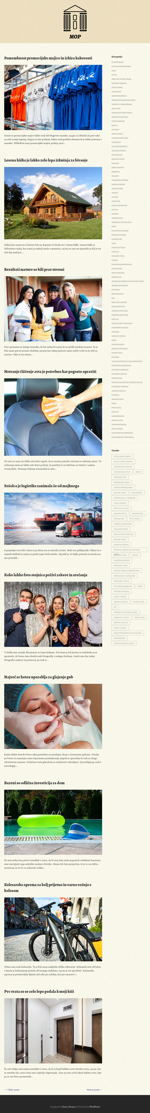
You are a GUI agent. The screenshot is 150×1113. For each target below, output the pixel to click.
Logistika (116, 201)
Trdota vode (117, 378)
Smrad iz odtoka (118, 336)
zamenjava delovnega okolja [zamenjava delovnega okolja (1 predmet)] (126, 612)
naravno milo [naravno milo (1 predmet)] (137, 513)
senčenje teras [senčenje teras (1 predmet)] (120, 555)
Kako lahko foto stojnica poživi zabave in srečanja (45, 575)
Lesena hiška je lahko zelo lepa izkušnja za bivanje (46, 160)
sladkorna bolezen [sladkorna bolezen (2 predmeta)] (122, 560)
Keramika (116, 172)
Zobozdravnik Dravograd (122, 433)
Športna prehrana (119, 349)
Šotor (114, 340)
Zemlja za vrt (117, 420)
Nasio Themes (69, 1106)
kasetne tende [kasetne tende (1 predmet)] (120, 493)
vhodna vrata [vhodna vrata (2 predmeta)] (139, 602)
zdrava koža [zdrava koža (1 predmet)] (140, 617)
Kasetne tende (118, 159)
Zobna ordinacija (119, 424)
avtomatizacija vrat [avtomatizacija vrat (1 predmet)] (122, 472)
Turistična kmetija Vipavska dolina (127, 382)
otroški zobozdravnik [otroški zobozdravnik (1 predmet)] (123, 524)
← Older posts (11, 1089)
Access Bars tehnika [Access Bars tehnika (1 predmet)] (122, 456)
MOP (75, 36)
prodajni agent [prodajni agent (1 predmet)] (120, 539)
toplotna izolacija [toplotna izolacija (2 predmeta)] (121, 591)
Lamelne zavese (118, 184)
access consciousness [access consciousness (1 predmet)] (123, 461)
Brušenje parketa (119, 83)
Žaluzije (115, 412)
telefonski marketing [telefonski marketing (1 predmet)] (123, 586)
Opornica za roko (119, 235)
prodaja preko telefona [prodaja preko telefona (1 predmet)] (123, 534)
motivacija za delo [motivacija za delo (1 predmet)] (121, 508)
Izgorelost (116, 142)
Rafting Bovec (118, 294)
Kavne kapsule (118, 167)
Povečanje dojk (118, 273)
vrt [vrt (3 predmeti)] (115, 607)
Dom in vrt (116, 108)
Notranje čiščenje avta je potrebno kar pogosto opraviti (50, 371)
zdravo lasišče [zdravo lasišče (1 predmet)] (120, 628)
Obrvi (114, 226)
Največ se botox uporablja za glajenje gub (38, 677)
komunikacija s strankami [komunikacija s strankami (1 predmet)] (124, 498)
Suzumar (115, 357)
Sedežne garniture (120, 315)
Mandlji (115, 214)
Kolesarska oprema (120, 180)
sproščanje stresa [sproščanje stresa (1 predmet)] (121, 581)
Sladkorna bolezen (120, 328)
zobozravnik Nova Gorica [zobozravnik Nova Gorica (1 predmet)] (124, 643)
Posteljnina (117, 269)
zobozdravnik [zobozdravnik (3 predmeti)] (119, 638)
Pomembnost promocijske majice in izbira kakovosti (48, 58)
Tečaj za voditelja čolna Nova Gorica (127, 361)
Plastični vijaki (118, 247)
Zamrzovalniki (118, 416)
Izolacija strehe (119, 151)
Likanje (115, 197)
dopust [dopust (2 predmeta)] (139, 472)
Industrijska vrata (120, 138)
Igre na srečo (117, 134)
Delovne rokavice (119, 96)
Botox (114, 75)
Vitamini (115, 395)
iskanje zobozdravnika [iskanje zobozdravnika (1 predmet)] (123, 487)
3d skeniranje (117, 62)
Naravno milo (117, 218)
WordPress (94, 1106)
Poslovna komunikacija (122, 264)
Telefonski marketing (121, 365)
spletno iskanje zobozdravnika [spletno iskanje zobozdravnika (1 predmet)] (127, 571)
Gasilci (115, 125)
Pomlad (115, 260)
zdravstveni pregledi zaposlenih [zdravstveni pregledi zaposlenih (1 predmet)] (128, 633)
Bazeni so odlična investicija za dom (34, 783)
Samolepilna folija (120, 311)
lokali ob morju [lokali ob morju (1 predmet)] (120, 503)
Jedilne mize (117, 155)
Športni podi (117, 353)
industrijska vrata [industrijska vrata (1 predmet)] (122, 482)
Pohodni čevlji (118, 256)
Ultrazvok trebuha (120, 387)
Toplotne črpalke (119, 374)
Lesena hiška (117, 188)
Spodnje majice (118, 344)
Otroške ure (117, 239)
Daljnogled (116, 92)
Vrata (114, 403)
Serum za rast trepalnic (122, 323)
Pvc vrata (116, 290)
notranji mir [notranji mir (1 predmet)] (119, 519)
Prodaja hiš (116, 277)
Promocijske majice (120, 285)
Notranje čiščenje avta (121, 222)
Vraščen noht (118, 399)
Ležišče (115, 193)
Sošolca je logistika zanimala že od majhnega (41, 486)
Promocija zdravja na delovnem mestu (128, 281)
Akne (114, 71)
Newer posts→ (94, 1089)
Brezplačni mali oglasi (121, 79)
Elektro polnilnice (120, 117)
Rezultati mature (119, 302)
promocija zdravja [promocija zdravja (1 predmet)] (121, 545)
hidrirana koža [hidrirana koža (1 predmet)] (120, 477)
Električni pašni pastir (122, 113)
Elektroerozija (118, 121)
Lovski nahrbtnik (119, 205)
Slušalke (115, 332)
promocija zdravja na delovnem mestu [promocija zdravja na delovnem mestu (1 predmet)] (127, 550)
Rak (113, 298)
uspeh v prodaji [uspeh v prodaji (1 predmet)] (120, 597)
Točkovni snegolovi (120, 370)
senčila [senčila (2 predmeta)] (135, 555)
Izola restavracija (119, 146)
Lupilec (115, 210)
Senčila (115, 319)
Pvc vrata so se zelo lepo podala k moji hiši (39, 991)
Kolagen (115, 176)
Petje (114, 243)
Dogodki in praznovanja (122, 104)
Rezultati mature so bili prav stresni (34, 269)
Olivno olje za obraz (120, 231)
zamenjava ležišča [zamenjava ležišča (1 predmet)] (121, 617)
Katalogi (115, 163)
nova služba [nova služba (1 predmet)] (134, 519)
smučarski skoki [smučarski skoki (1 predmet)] (121, 565)
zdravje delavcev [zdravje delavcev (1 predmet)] (121, 623)
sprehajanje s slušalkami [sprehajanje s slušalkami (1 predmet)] (124, 576)
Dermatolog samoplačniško (123, 100)
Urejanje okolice (119, 391)
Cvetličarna (117, 87)
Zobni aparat (117, 429)
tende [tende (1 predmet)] (139, 586)
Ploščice (115, 252)
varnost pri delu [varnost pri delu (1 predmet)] (121, 602)
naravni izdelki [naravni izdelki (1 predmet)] (120, 513)
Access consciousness (121, 66)
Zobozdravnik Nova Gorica (123, 437)
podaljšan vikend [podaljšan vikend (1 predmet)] (121, 529)
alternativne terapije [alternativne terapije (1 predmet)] (123, 467)
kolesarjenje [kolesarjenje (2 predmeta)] (136, 493)
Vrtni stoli (116, 408)
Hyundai (115, 130)
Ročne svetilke (118, 306)
